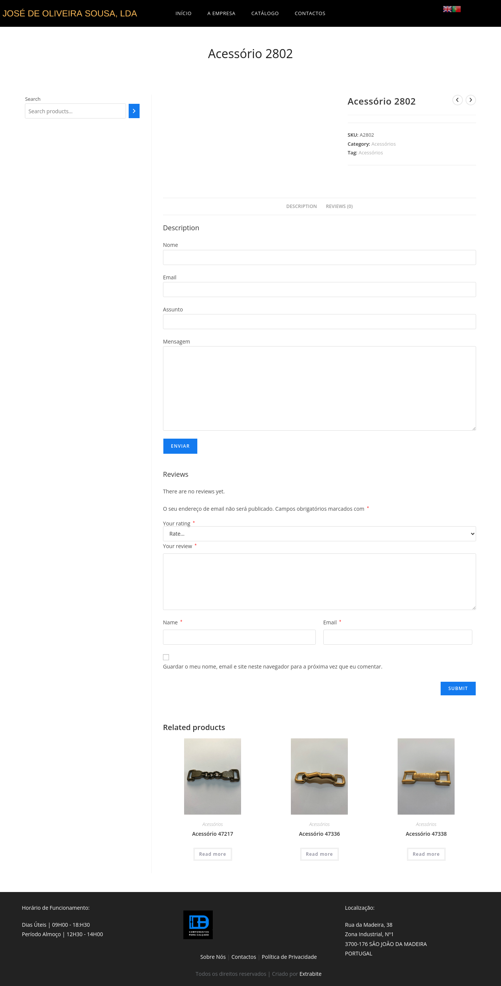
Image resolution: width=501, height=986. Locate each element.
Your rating (179, 523)
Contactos (243, 956)
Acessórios (384, 143)
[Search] (134, 111)
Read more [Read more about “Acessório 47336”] (319, 854)
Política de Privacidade (289, 956)
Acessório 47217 (212, 833)
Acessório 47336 (319, 833)
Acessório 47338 (426, 833)
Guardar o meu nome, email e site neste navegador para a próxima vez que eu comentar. (273, 666)
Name (172, 622)
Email (332, 622)
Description (301, 206)
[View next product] (471, 100)
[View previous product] (457, 100)
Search (32, 99)
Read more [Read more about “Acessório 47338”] (426, 854)
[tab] (302, 206)
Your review (180, 546)
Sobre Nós (213, 956)
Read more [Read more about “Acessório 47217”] (212, 854)
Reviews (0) (339, 206)
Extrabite (311, 973)
